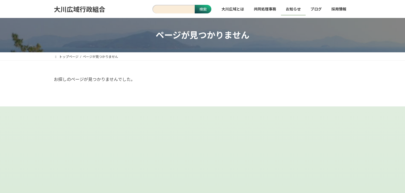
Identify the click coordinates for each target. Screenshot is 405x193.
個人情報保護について (188, 114)
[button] (202, 161)
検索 (203, 9)
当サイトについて (144, 114)
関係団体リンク (263, 114)
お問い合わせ (228, 114)
